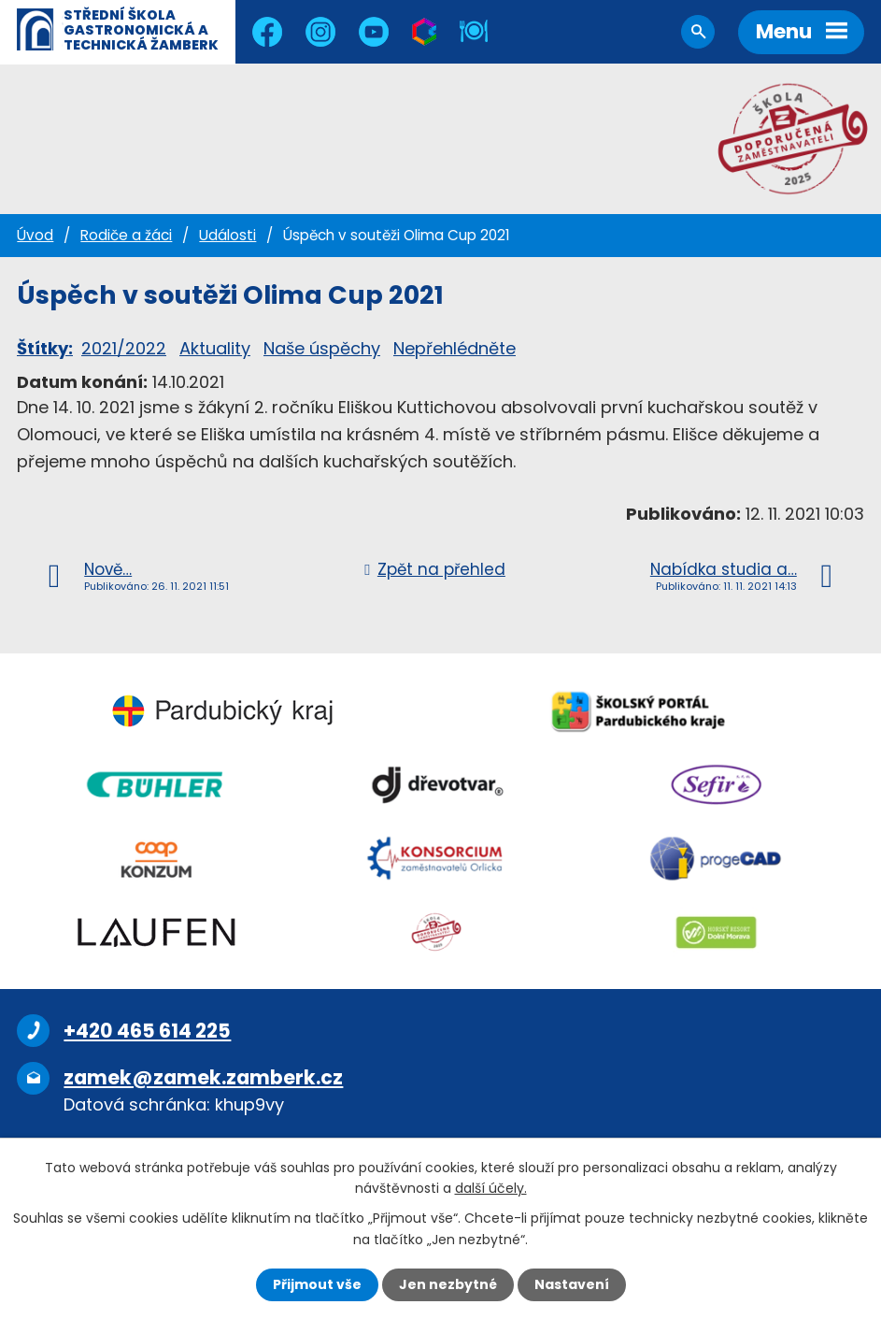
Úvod (35, 235)
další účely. (491, 1188)
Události (227, 235)
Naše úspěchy (321, 348)
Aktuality (214, 348)
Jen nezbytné (448, 1284)
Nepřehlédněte (454, 348)
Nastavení (571, 1284)
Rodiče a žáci (126, 235)
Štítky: (45, 348)
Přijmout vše (317, 1284)
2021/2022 (123, 348)
